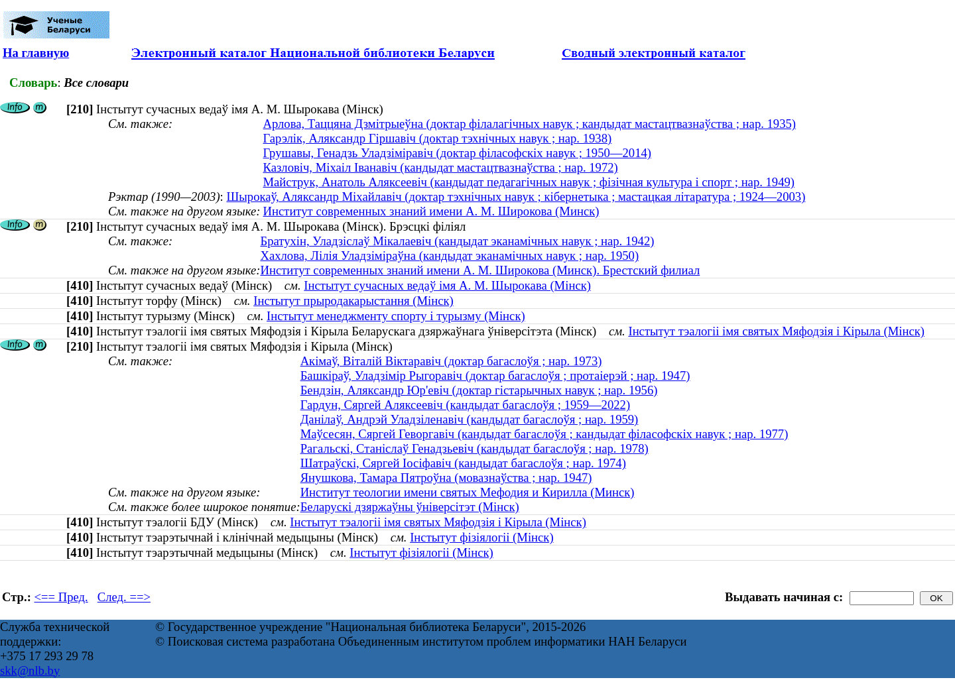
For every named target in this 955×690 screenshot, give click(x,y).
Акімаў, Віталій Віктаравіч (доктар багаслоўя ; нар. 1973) (451, 361)
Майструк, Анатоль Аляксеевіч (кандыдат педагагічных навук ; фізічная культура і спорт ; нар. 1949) (529, 182)
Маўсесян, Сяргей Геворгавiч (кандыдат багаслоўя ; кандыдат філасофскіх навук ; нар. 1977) (544, 434)
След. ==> (124, 597)
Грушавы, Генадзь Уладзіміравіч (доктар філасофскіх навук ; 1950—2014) (457, 153)
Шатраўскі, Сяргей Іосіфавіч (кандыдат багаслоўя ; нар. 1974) (463, 463)
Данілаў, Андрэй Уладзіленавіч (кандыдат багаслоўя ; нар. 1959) (469, 419)
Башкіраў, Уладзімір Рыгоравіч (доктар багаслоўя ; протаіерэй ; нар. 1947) (495, 375)
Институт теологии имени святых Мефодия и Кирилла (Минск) (467, 492)
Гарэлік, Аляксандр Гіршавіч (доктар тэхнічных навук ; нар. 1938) (437, 138)
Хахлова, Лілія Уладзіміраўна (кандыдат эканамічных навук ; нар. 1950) (449, 255)
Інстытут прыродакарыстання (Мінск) (353, 301)
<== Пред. (61, 597)
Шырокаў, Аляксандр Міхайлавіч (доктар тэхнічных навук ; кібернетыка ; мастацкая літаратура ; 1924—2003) (515, 196)
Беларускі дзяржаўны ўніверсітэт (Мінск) (409, 507)
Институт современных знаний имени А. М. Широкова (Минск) (431, 211)
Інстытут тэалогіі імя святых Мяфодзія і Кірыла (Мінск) (776, 331)
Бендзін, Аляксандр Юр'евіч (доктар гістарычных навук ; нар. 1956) (479, 390)
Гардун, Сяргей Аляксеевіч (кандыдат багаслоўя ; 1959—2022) (465, 405)
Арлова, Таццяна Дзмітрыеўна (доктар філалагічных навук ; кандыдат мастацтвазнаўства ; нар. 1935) (529, 124)
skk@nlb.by (30, 670)
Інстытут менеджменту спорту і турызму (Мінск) (396, 316)
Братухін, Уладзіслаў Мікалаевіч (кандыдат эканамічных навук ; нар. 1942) (457, 241)
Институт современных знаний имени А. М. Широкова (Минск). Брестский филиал (480, 270)
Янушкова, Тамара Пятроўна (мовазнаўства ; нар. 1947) (446, 478)
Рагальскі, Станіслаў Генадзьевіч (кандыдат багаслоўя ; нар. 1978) (474, 448)
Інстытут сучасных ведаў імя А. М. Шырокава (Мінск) (447, 285)
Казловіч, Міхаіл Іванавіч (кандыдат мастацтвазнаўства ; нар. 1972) (440, 167)
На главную (36, 53)
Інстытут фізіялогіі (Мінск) (481, 537)
